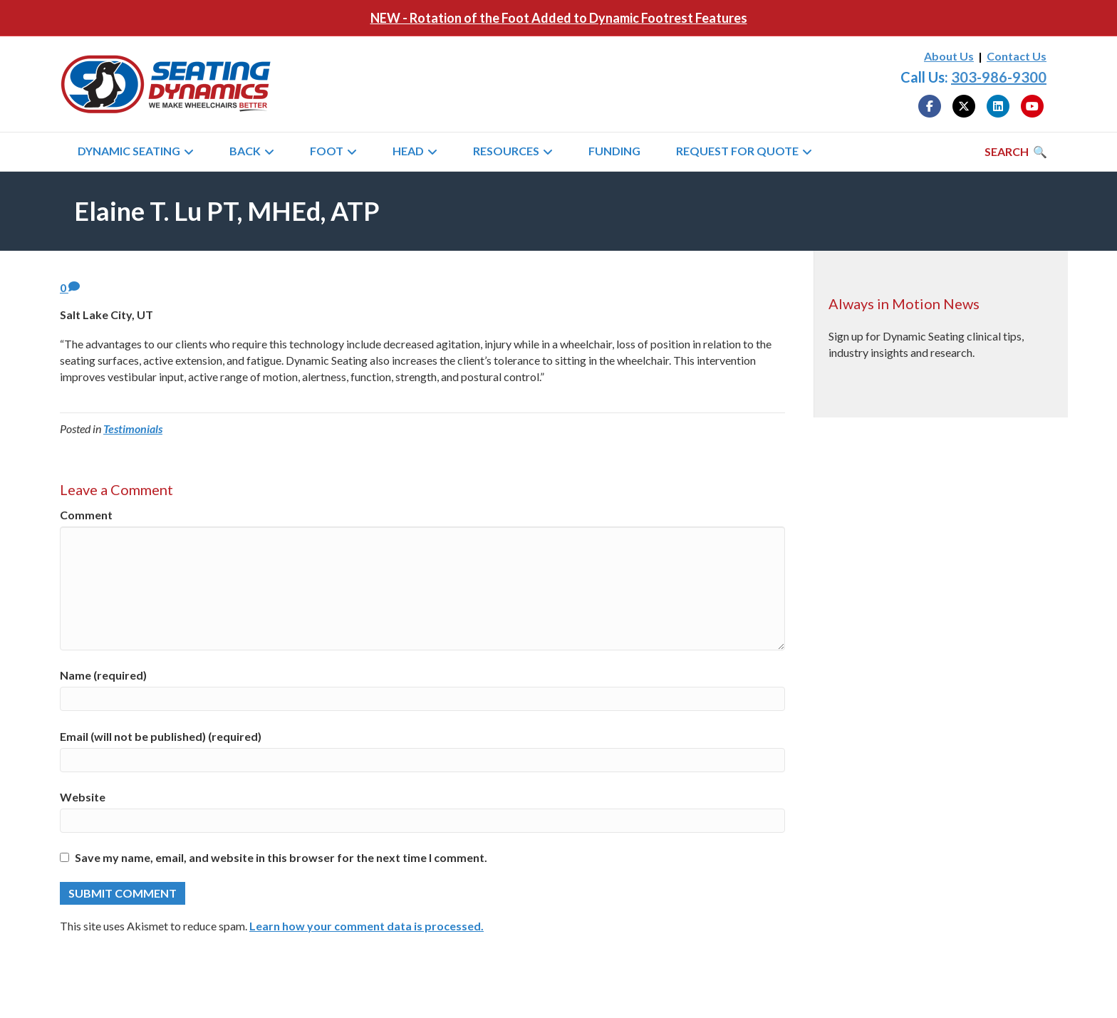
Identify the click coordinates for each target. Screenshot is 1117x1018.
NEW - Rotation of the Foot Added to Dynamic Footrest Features (558, 18)
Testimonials (132, 428)
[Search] (1016, 151)
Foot (326, 150)
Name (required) (103, 675)
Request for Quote (737, 150)
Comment (86, 514)
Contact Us (1016, 56)
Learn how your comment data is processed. (366, 926)
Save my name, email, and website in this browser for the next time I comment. (281, 857)
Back (245, 150)
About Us (949, 56)
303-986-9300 (998, 76)
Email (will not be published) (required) (160, 736)
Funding (614, 150)
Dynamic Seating (129, 150)
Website (82, 797)
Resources (506, 150)
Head (408, 150)
